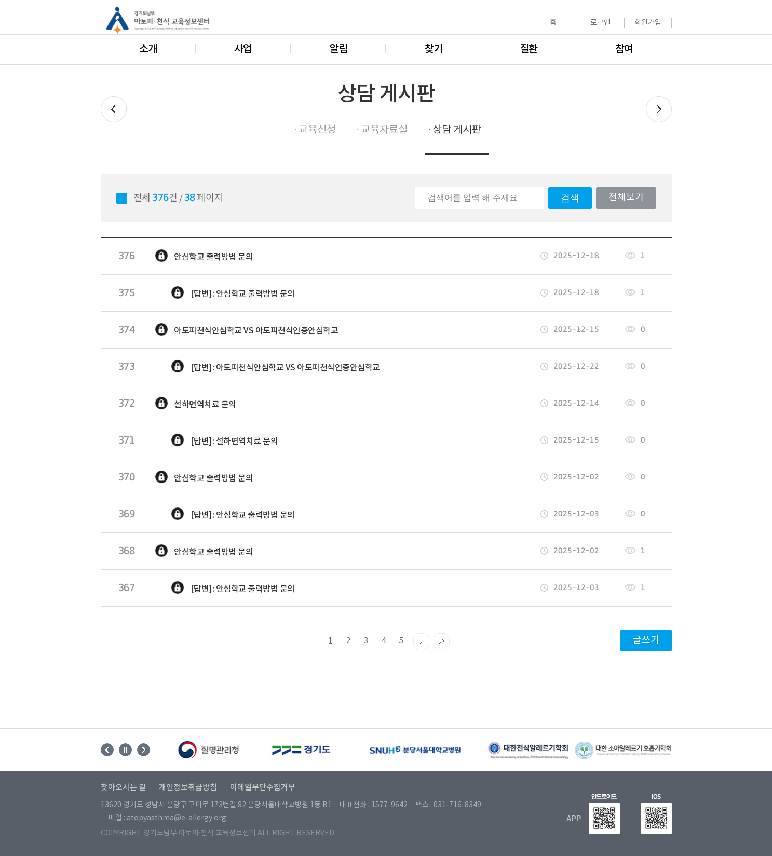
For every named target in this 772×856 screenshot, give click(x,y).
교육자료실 (384, 130)
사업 (243, 49)
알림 (338, 49)
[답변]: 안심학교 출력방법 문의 (224, 293)
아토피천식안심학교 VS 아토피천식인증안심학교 (246, 330)
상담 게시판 (456, 130)
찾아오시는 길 (123, 788)
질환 (528, 49)
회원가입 (647, 23)
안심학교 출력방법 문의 (203, 256)
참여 (624, 49)
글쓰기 (646, 640)
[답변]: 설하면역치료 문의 (216, 440)
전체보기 (626, 197)
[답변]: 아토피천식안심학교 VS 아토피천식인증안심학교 (267, 366)
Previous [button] (107, 749)
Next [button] (143, 749)
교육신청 (317, 130)
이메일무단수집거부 (262, 788)
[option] (209, 750)
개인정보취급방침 (188, 788)
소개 (148, 49)
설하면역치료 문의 (195, 403)
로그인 (600, 23)
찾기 (433, 49)
